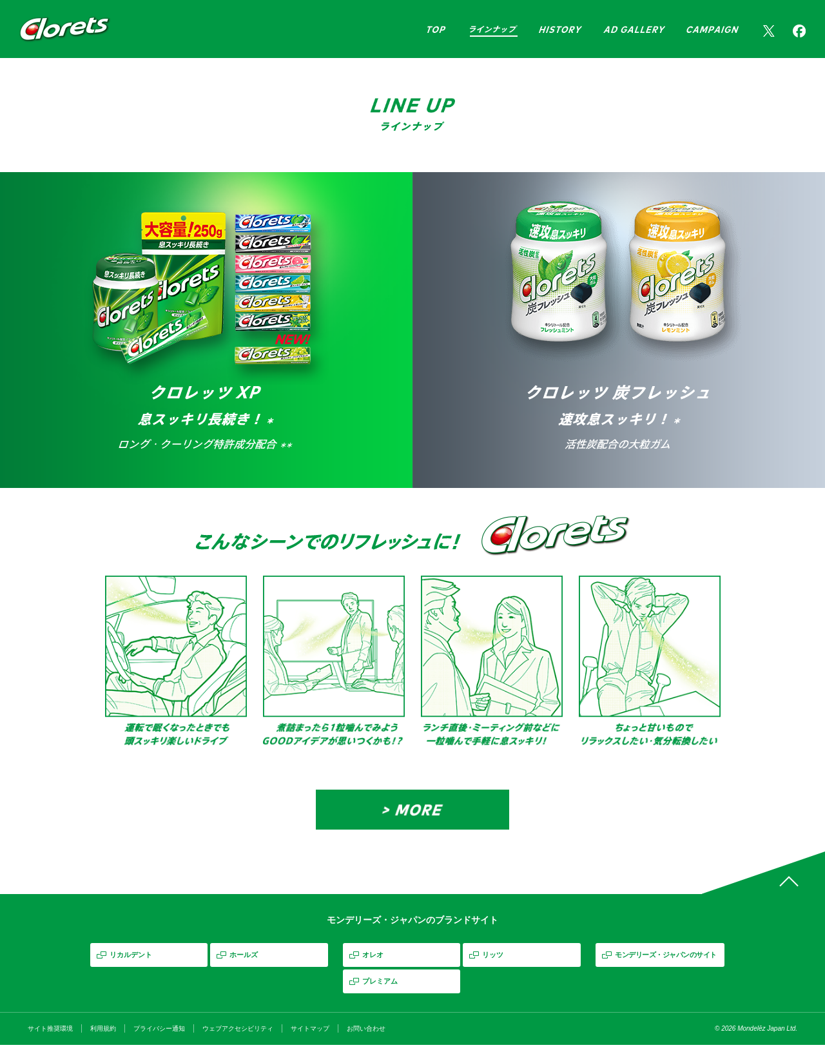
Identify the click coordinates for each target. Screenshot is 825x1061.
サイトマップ (310, 1044)
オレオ (372, 971)
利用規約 (103, 1044)
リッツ (492, 971)
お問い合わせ (366, 1044)
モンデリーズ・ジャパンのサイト (666, 971)
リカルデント (131, 971)
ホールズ (243, 971)
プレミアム (380, 997)
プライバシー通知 (159, 1044)
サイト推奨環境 (50, 1044)
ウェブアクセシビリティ (237, 1044)
